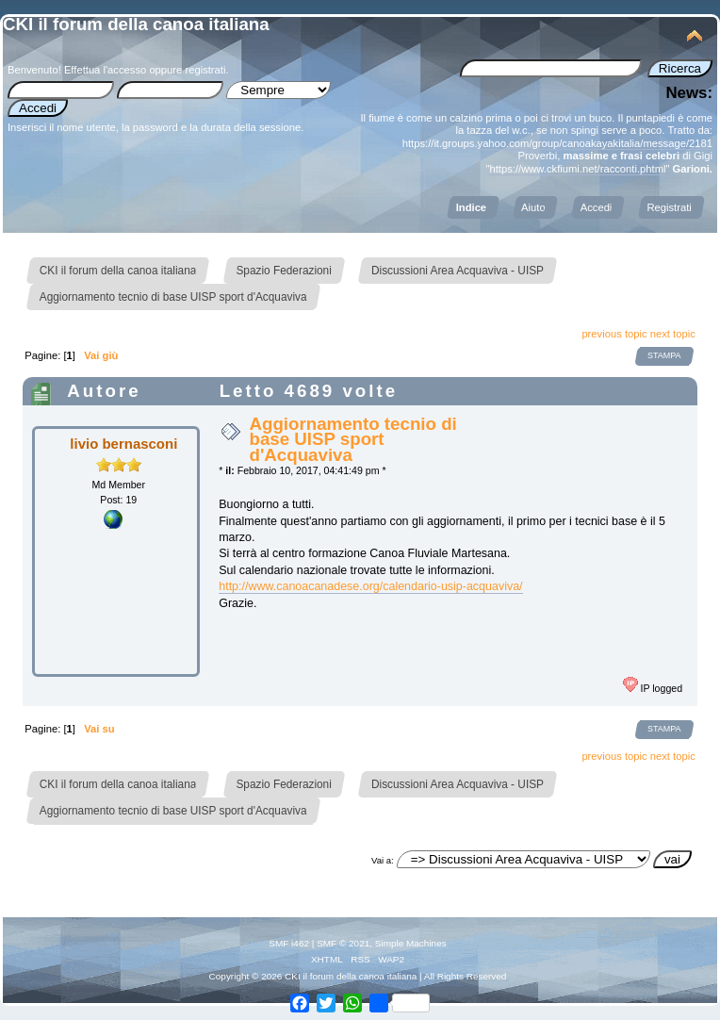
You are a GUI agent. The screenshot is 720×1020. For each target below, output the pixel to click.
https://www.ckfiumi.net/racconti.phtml (577, 168)
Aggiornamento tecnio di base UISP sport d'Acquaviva (352, 439)
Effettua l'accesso (105, 69)
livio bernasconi (123, 444)
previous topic (613, 333)
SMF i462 (289, 943)
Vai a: (382, 860)
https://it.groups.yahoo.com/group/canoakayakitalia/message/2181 (557, 143)
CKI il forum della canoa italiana (136, 24)
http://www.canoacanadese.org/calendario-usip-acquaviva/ (370, 586)
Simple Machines (411, 943)
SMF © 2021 (343, 943)
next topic (672, 333)
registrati (205, 69)
